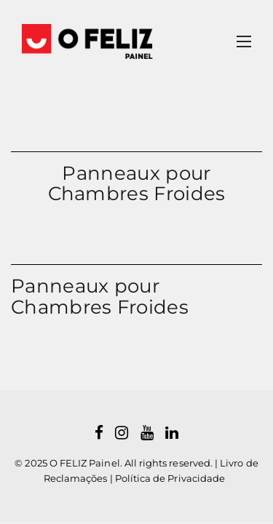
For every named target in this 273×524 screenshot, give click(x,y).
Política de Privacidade (170, 478)
